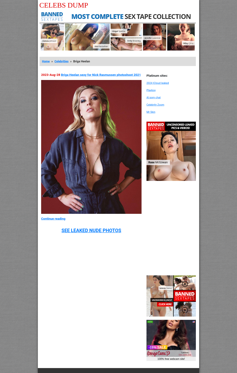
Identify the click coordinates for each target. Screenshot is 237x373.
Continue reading (53, 219)
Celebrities (61, 61)
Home (46, 61)
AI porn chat (153, 97)
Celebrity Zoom (155, 104)
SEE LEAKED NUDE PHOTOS (91, 230)
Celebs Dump (63, 5)
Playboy (151, 90)
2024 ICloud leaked (157, 83)
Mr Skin (150, 112)
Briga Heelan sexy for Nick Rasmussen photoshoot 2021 (101, 75)
